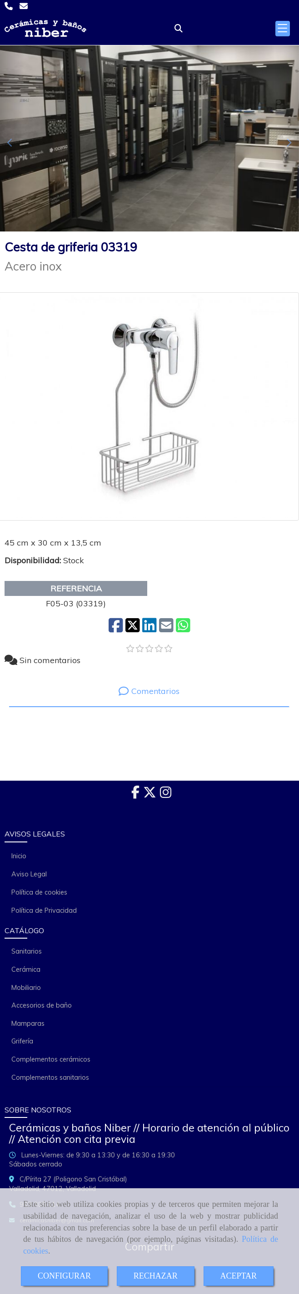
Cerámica (25, 969)
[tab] (149, 691)
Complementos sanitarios (50, 1077)
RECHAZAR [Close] (156, 1275)
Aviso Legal (29, 874)
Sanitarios (26, 951)
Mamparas (28, 1023)
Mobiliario (26, 988)
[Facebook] (135, 795)
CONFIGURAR (64, 1275)
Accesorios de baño (41, 1005)
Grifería (22, 1041)
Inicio (18, 856)
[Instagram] (165, 795)
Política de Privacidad (44, 910)
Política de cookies (39, 892)
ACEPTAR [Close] (238, 1275)
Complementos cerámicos (50, 1059)
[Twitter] (149, 795)
